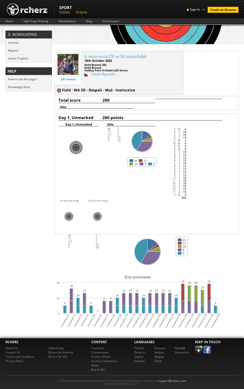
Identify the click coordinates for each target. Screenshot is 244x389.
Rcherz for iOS (57, 357)
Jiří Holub (68, 79)
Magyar (159, 357)
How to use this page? (22, 79)
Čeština (139, 348)
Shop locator (110, 21)
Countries (97, 348)
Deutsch (139, 352)
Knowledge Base (19, 87)
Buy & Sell (98, 370)
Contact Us (12, 352)
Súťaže (64, 12)
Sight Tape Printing (35, 21)
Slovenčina (182, 352)
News (9, 21)
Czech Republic (103, 74)
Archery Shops (101, 357)
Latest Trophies (18, 58)
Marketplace (67, 21)
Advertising (55, 348)
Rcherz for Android (60, 352)
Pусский (180, 348)
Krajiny (81, 12)
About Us (11, 348)
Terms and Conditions (20, 357)
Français (160, 348)
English (139, 357)
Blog (89, 21)
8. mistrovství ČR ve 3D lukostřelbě (115, 56)
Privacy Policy (14, 361)
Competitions (100, 352)
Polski (158, 361)
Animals (13, 43)
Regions (13, 50)
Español (139, 361)
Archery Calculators (104, 361)
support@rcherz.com (172, 381)
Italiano (159, 352)
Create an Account (223, 10)
